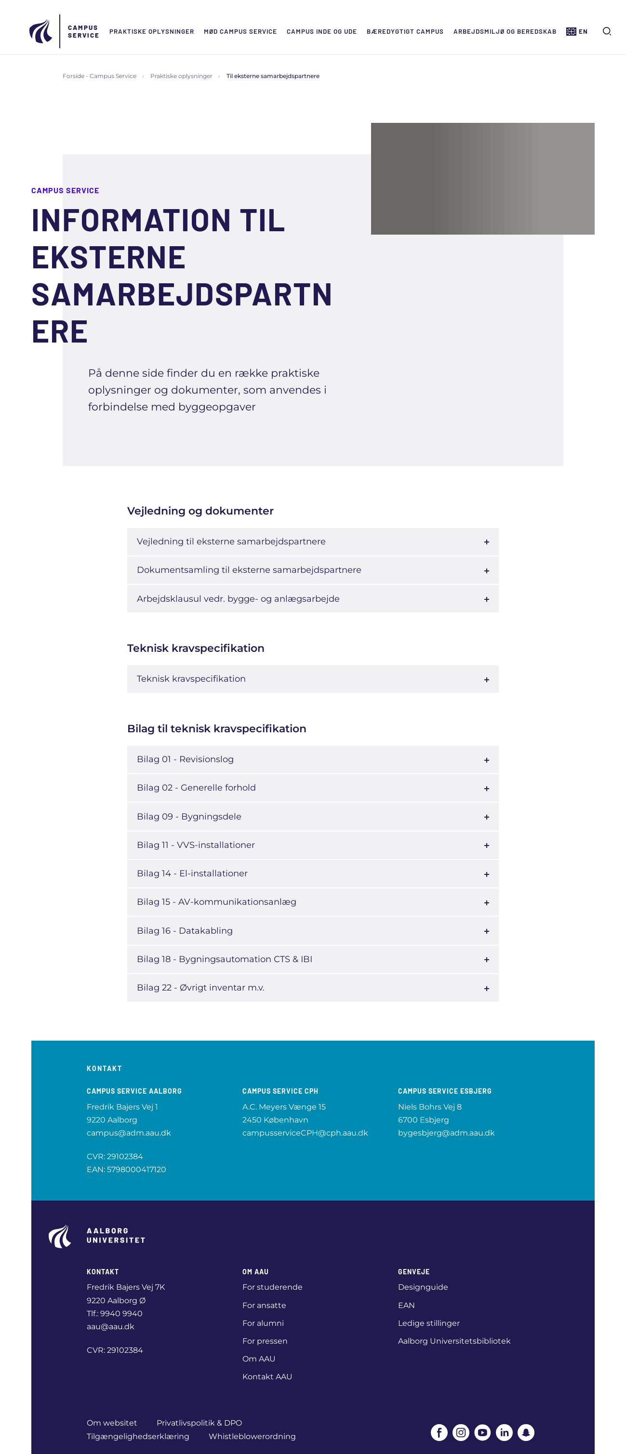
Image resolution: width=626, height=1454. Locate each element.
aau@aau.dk (110, 1326)
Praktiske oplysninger (153, 31)
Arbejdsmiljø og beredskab (507, 31)
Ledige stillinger (429, 1323)
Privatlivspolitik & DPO (199, 1423)
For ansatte (264, 1305)
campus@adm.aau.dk (129, 1132)
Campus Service (86, 31)
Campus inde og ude (324, 31)
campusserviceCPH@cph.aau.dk (305, 1132)
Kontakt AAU (267, 1376)
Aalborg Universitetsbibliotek (454, 1341)
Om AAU (259, 1358)
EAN (406, 1305)
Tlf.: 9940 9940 (115, 1313)
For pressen (265, 1341)
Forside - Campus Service (99, 75)
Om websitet (112, 1423)
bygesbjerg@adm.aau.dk (446, 1132)
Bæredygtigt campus (407, 31)
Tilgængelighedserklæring (138, 1436)
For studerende (272, 1287)
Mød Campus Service (242, 31)
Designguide (423, 1287)
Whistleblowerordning (252, 1436)
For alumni (263, 1323)
